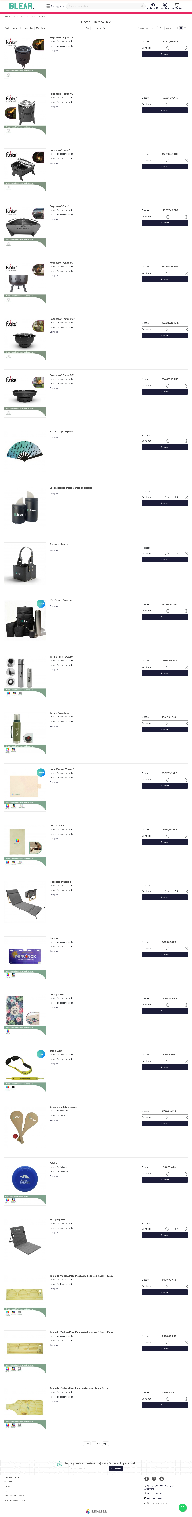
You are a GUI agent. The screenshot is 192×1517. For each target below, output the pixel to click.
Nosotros (8, 1482)
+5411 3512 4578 (153, 1493)
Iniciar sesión (153, 6)
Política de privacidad (14, 1496)
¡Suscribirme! (116, 1469)
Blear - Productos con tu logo (15, 16)
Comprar (54, 50)
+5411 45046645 (153, 1498)
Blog (6, 1491)
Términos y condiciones (15, 1500)
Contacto (8, 1486)
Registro (165, 6)
